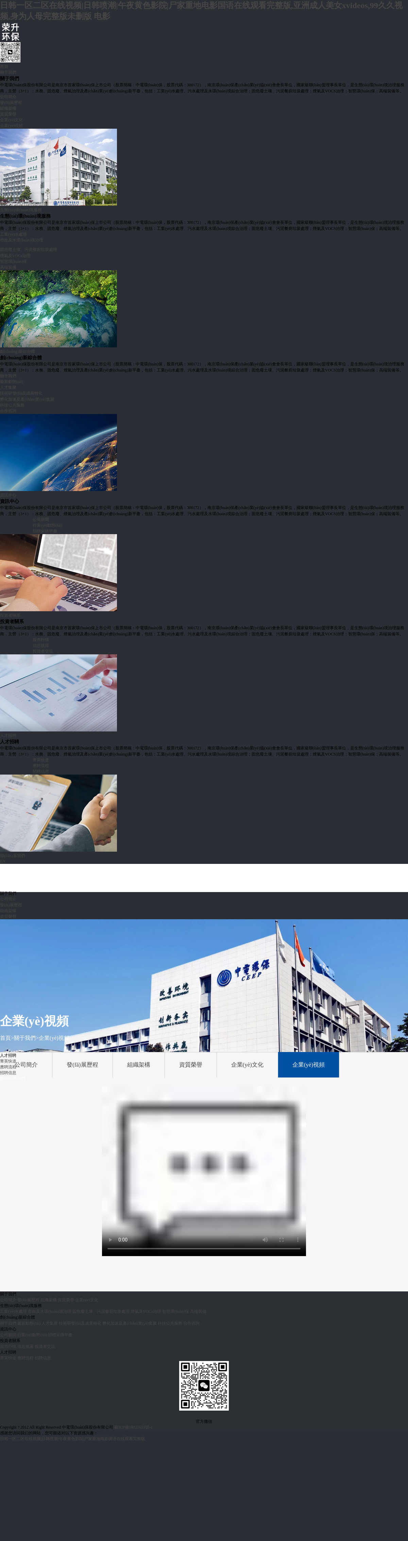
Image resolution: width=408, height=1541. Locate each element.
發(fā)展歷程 (11, 102)
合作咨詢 (8, 411)
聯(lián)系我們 (12, 855)
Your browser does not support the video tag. (204, 1171)
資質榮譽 (8, 114)
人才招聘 (8, 735)
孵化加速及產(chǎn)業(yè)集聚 (27, 399)
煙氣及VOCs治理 (15, 255)
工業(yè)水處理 (13, 234)
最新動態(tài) (11, 381)
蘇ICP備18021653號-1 (133, 1427)
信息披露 (41, 645)
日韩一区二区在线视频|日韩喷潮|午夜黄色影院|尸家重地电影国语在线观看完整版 (72, 1438)
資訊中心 (8, 495)
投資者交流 (43, 651)
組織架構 (8, 108)
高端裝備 (8, 267)
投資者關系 (10, 615)
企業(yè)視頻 (11, 125)
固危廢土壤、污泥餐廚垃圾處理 (101, 1311)
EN (2, 861)
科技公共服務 (12, 405)
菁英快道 (41, 760)
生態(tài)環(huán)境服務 (21, 209)
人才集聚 (8, 387)
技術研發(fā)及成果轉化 (21, 393)
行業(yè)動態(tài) (47, 525)
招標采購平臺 (45, 531)
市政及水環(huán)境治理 (21, 240)
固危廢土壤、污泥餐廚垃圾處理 (28, 249)
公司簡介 (8, 96)
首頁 (4, 66)
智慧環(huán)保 (13, 261)
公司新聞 (41, 519)
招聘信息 (41, 771)
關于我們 (8, 72)
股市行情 (41, 639)
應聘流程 (41, 765)
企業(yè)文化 (11, 119)
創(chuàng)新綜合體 (17, 351)
